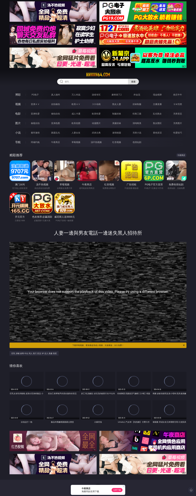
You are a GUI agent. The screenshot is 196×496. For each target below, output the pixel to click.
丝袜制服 (137, 104)
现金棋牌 (157, 94)
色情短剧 (137, 142)
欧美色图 (76, 123)
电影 (18, 113)
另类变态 (177, 113)
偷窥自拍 (35, 123)
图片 (18, 123)
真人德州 (55, 94)
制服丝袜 (116, 113)
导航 (18, 142)
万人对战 (76, 94)
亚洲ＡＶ (35, 104)
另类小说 (137, 132)
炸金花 (137, 94)
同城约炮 (35, 142)
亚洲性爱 (35, 113)
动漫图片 (96, 123)
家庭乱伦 (55, 132)
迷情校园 (116, 132)
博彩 (18, 94)
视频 (18, 104)
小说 (18, 132)
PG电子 (35, 94)
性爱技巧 (177, 132)
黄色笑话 (157, 132)
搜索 (133, 81)
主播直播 (157, 104)
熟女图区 (157, 123)
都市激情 (35, 132)
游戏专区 (96, 94)
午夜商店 (55, 142)
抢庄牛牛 (177, 94)
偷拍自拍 (55, 113)
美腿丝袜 (116, 123)
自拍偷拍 (55, 104)
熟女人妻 (116, 104)
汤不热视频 (96, 142)
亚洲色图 (55, 123)
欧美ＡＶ (76, 104)
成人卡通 (76, 113)
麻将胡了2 (117, 94)
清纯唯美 (137, 123)
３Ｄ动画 (96, 104)
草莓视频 (76, 142)
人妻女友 (76, 132)
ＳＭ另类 (177, 104)
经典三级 (137, 113)
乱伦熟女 (157, 113)
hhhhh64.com (98, 74)
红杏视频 (116, 142)
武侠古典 (96, 132)
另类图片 (177, 123)
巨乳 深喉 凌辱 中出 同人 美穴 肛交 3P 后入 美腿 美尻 (34, 353)
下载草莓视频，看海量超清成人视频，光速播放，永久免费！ (128, 345)
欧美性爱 (96, 113)
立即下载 (117, 490)
